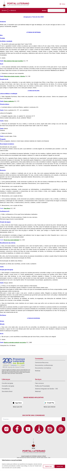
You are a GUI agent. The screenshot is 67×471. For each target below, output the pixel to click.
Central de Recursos (41, 362)
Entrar (62, 4)
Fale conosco (39, 383)
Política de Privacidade (42, 386)
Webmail (38, 391)
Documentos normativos (43, 368)
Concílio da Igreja (7, 383)
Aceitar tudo (60, 466)
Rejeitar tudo (48, 466)
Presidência (5, 388)
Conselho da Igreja (8, 386)
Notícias (37, 370)
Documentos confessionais (44, 365)
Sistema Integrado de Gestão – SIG (46, 388)
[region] (33, 464)
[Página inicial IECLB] (4, 4)
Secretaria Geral (7, 391)
